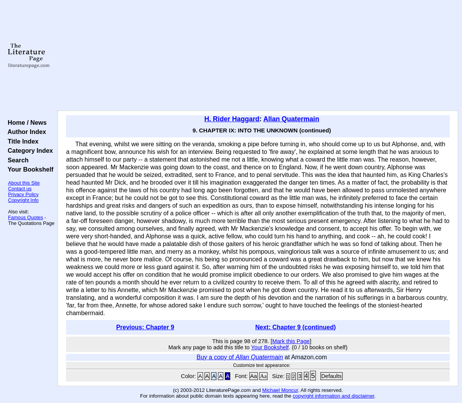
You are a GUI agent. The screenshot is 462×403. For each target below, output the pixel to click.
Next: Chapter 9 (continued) (295, 327)
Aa (253, 376)
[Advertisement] (258, 55)
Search (16, 160)
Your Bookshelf (28, 169)
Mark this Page (291, 341)
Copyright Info (23, 200)
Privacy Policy (23, 194)
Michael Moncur (280, 390)
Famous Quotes (25, 217)
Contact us (19, 189)
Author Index (25, 131)
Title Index (21, 141)
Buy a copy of (239, 357)
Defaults (331, 376)
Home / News (25, 122)
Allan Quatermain (291, 119)
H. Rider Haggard (231, 119)
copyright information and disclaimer (334, 396)
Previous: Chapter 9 (145, 327)
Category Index (28, 150)
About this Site (24, 183)
